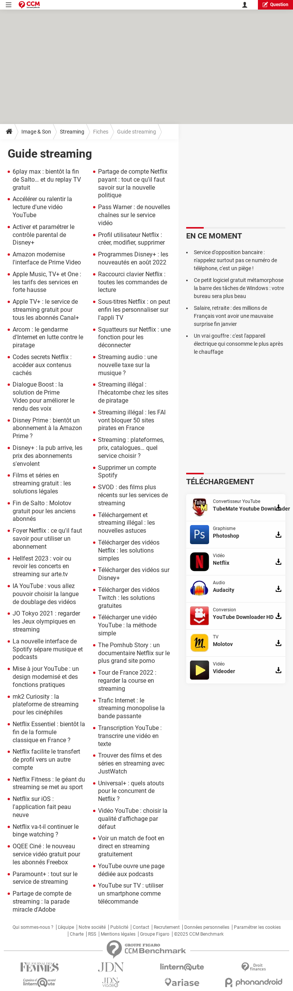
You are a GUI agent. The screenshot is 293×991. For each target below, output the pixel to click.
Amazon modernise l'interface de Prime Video (47, 258)
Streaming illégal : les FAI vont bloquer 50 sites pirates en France (132, 420)
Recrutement (167, 927)
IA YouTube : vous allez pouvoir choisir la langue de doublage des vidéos (46, 594)
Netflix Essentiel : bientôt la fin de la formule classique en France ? (49, 732)
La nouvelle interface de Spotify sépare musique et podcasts (48, 649)
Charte (77, 934)
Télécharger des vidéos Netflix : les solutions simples (128, 550)
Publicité (119, 927)
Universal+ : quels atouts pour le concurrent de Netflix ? (131, 791)
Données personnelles (206, 927)
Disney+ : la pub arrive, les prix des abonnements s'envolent (47, 455)
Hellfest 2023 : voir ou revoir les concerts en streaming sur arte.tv (42, 566)
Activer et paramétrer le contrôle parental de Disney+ (43, 235)
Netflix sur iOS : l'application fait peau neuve (42, 807)
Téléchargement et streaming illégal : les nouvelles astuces (126, 523)
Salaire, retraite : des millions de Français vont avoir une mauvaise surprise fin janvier (233, 316)
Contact (141, 927)
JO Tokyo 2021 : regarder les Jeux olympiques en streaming (46, 621)
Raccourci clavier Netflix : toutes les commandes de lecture (132, 282)
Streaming (72, 132)
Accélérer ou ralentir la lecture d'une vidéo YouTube (42, 207)
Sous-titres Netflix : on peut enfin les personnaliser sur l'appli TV (134, 309)
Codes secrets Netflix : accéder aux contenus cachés (42, 365)
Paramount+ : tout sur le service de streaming (45, 878)
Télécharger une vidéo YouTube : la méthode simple (127, 625)
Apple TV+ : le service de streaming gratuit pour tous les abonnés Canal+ (46, 309)
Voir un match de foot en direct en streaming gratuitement (131, 846)
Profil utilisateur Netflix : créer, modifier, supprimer (131, 239)
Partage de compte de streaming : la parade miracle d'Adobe (42, 901)
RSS (92, 934)
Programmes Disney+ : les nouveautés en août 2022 (133, 258)
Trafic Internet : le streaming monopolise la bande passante (131, 708)
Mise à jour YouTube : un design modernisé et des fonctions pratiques (46, 676)
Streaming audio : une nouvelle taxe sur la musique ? (127, 365)
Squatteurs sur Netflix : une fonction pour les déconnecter (134, 337)
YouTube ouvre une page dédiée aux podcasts (131, 870)
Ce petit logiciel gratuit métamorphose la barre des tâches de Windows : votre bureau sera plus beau (239, 288)
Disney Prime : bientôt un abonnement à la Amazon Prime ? (47, 428)
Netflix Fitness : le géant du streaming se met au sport (49, 783)
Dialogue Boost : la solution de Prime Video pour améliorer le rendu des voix (43, 396)
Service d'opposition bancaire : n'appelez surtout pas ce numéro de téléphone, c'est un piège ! (235, 260)
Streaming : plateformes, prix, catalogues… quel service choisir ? (131, 447)
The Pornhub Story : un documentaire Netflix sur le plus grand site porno (134, 653)
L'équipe (66, 927)
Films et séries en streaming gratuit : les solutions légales (42, 483)
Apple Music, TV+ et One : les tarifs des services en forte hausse (47, 282)
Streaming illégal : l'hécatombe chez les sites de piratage (133, 392)
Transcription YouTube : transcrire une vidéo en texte (130, 736)
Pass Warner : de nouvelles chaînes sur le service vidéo (134, 215)
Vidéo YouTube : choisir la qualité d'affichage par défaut (132, 818)
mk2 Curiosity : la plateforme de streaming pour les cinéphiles (46, 704)
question (275, 4)
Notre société (92, 927)
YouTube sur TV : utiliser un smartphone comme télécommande (130, 893)
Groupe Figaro (154, 934)
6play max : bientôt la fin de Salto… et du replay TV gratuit (47, 179)
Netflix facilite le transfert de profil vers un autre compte (46, 759)
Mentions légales (118, 934)
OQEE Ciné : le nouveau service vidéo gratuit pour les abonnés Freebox (46, 854)
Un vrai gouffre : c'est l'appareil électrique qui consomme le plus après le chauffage (238, 344)
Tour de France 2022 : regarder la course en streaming (127, 680)
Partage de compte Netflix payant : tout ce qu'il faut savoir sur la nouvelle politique (132, 183)
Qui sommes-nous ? (33, 927)
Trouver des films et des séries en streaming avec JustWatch (131, 763)
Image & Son (36, 132)
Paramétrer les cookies (257, 927)
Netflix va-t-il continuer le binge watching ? (46, 830)
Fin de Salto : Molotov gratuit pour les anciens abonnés (44, 511)
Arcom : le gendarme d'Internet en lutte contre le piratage (48, 337)
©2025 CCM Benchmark (199, 934)
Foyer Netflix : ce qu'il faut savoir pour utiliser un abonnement (47, 538)
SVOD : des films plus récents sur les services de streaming (133, 495)
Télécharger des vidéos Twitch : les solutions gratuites (128, 597)
